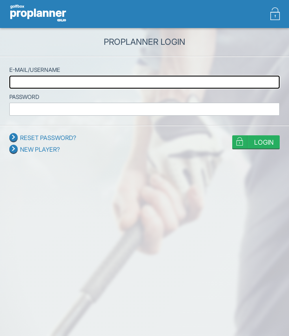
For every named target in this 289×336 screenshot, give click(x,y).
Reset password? (48, 137)
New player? (40, 149)
